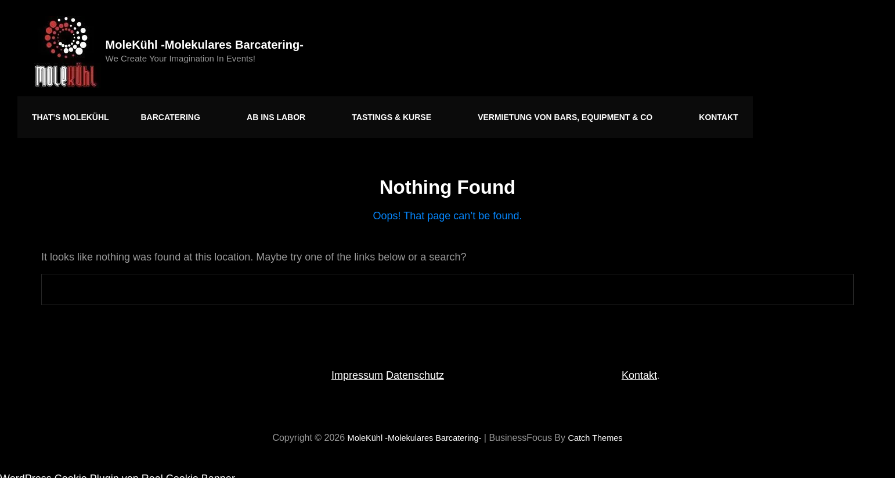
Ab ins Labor (262, 112)
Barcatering (168, 112)
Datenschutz (415, 366)
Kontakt (665, 112)
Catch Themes (602, 428)
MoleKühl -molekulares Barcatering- (209, 44)
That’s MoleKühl (67, 112)
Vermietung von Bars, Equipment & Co (529, 112)
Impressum (357, 366)
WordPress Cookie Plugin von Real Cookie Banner (117, 469)
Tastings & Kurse (367, 112)
